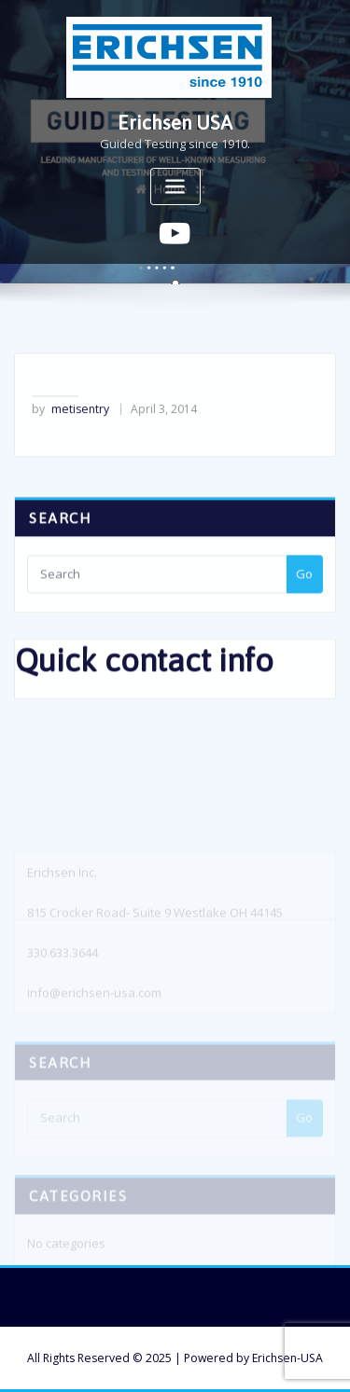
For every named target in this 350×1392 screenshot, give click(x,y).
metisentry (70, 422)
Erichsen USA (175, 122)
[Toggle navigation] (175, 187)
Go (304, 587)
